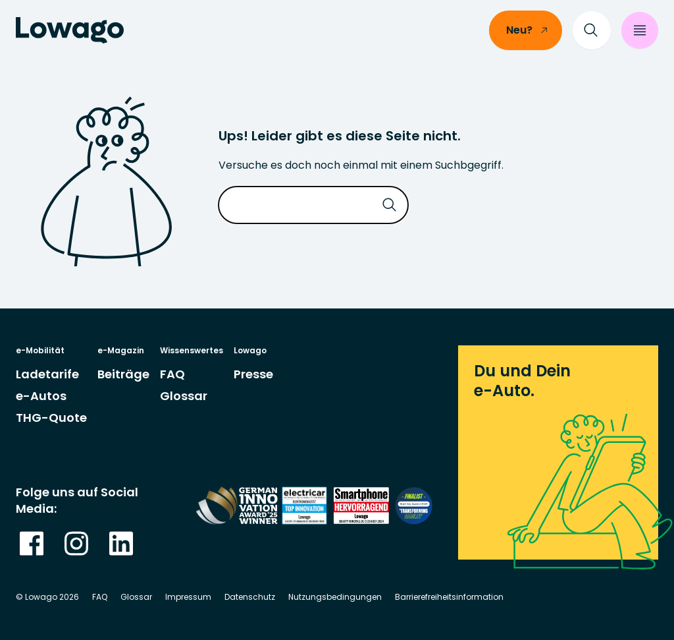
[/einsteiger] (525, 30)
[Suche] (592, 30)
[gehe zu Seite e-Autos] (41, 396)
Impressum (188, 596)
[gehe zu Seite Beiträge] (123, 374)
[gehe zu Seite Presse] (253, 374)
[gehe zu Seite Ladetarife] (47, 374)
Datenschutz (249, 596)
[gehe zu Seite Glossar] (183, 396)
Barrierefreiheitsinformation (449, 596)
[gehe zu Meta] (31, 543)
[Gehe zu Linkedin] (121, 543)
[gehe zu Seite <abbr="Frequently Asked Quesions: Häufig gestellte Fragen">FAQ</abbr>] (172, 374)
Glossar (136, 596)
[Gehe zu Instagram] (76, 543)
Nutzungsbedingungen (335, 596)
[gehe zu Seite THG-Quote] (51, 417)
